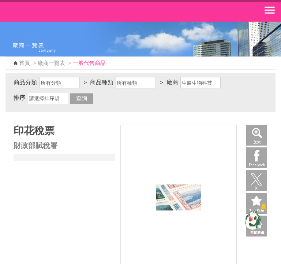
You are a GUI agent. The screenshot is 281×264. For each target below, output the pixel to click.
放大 (256, 135)
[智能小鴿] (251, 220)
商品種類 (101, 82)
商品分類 (25, 82)
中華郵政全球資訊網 (45, 11)
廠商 (172, 82)
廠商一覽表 (51, 63)
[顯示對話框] (263, 206)
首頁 (24, 63)
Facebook (256, 157)
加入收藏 (256, 203)
